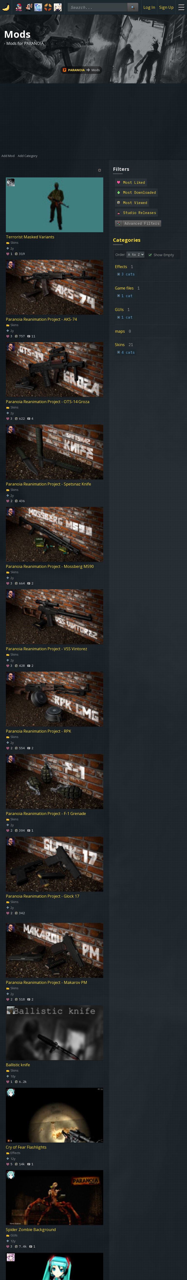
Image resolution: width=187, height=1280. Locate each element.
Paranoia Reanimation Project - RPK (38, 731)
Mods (96, 70)
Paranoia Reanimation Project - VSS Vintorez (46, 648)
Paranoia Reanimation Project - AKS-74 (41, 319)
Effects (13, 1153)
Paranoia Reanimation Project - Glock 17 (42, 896)
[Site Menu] (181, 7)
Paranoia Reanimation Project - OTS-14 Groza (47, 401)
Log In (149, 7)
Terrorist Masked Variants (30, 237)
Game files (124, 288)
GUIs (12, 1235)
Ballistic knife (18, 1064)
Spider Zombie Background (31, 1229)
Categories (126, 240)
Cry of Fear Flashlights (26, 1147)
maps (120, 331)
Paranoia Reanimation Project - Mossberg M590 (50, 566)
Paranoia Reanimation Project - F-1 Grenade (46, 813)
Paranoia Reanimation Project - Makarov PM (46, 982)
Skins (12, 242)
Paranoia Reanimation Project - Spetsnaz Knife (48, 484)
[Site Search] (132, 7)
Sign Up (166, 7)
